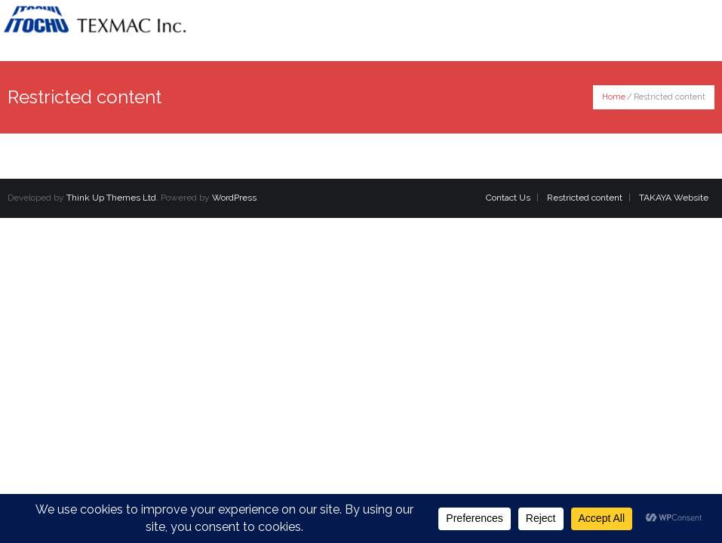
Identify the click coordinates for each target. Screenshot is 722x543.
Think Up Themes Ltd (111, 197)
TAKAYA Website (673, 197)
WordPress (234, 197)
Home (613, 97)
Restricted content (584, 197)
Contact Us (508, 197)
